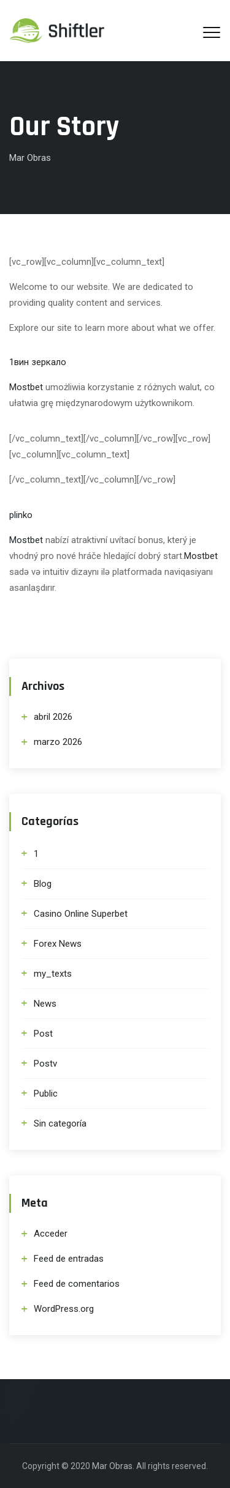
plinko (21, 514)
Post (43, 1033)
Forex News (58, 943)
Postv (45, 1063)
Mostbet (26, 387)
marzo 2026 (58, 741)
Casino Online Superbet (81, 913)
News (45, 1003)
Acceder (50, 1233)
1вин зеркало (37, 362)
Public (46, 1093)
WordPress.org (64, 1308)
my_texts (53, 973)
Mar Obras (112, 1466)
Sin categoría (60, 1123)
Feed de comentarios (77, 1283)
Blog (43, 883)
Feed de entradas (69, 1258)
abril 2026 (53, 716)
